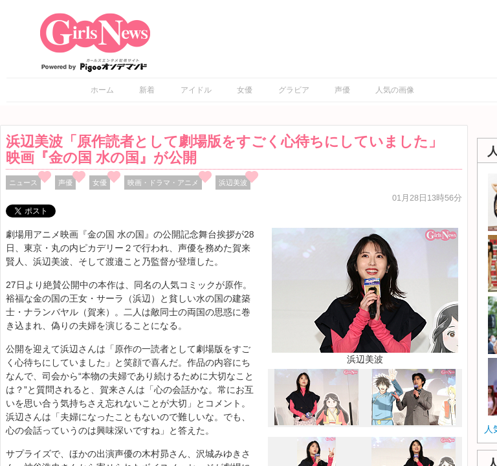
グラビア (293, 89)
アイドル (196, 89)
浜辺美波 (233, 182)
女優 (244, 89)
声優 (342, 89)
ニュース (23, 182)
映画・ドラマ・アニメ (163, 182)
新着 (147, 89)
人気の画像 (394, 89)
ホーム (102, 89)
